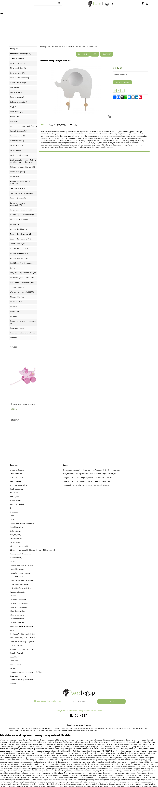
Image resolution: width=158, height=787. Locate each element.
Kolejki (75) (14, 121)
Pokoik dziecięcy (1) (17, 172)
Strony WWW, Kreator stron (66, 711)
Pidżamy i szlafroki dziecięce (20, 554)
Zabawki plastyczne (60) (19, 258)
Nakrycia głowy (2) (17, 141)
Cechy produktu (57, 124)
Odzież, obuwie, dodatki (19, 546)
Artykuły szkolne (16, 474)
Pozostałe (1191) (18, 58)
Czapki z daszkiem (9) (18, 83)
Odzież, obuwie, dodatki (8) (20, 155)
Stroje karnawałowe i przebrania (22, 580)
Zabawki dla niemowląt (18, 607)
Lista (95, 54)
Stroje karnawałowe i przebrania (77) (18, 204)
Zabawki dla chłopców (18, 600)
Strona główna (45, 47)
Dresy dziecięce (15, 500)
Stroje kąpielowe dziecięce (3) (21, 210)
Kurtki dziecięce (15, 531)
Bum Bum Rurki (16, 311)
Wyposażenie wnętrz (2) (19, 219)
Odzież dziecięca (16, 538)
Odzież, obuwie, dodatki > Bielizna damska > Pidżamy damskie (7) (23, 161)
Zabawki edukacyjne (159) (19, 244)
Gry (11, 508)
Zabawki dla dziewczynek (19, 603)
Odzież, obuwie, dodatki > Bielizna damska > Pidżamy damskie (33, 550)
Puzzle (12, 561)
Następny (106, 54)
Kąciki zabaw (14, 512)
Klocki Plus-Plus (16, 302)
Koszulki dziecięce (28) (18, 131)
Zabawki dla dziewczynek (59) (21, 234)
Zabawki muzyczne (17, 615)
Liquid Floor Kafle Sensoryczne (21, 263)
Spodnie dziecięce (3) (18, 198)
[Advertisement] (79, 23)
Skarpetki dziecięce (17, 569)
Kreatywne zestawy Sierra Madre (22, 333)
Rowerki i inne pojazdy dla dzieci (22, 565)
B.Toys (12, 268)
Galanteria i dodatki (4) (18, 102)
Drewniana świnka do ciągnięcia (23, 404)
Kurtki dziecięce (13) (17, 136)
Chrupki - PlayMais (17, 297)
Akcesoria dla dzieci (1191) (20, 54)
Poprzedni (82, 54)
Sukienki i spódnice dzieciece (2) (22, 215)
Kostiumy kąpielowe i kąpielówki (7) (23, 126)
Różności (13, 338)
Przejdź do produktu (122, 82)
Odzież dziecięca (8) (17, 145)
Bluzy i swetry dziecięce (18, 485)
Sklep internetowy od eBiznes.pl (79, 725)
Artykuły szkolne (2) (17, 63)
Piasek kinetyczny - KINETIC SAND (22, 278)
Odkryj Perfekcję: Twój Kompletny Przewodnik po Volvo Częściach (87, 477)
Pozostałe (71, 47)
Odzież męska (15, 542)
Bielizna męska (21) (17, 73)
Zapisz (111, 701)
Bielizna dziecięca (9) (18, 68)
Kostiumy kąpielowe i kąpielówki (22, 523)
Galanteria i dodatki (17, 504)
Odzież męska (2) (16, 150)
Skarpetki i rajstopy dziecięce (20, 573)
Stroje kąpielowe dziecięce (19, 584)
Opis (43, 124)
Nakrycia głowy (15, 535)
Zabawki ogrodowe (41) (19, 253)
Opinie (73, 124)
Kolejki (12, 519)
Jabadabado (123, 74)
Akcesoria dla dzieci (58, 47)
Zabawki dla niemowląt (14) (20, 239)
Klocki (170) (14, 116)
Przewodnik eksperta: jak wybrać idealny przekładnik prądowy (86, 485)
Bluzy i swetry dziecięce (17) (20, 78)
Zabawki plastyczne (17, 622)
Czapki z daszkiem (16, 489)
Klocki (12, 516)
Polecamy (14, 420)
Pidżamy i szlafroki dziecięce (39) (22, 167)
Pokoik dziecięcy (16, 558)
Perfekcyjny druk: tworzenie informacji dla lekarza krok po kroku (87, 481)
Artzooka (13, 316)
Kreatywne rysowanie (18, 328)
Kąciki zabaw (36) (16, 112)
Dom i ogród (14, 497)
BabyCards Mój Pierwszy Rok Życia (23, 273)
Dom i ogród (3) (16, 92)
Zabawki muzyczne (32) (19, 249)
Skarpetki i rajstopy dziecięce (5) (22, 193)
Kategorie (14, 48)
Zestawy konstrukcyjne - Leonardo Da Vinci (23, 322)
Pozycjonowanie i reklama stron (90, 711)
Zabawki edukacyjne (17, 611)
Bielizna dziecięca (16, 477)
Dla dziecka (14, 493)
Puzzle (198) (14, 177)
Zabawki (13, 596)
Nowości (14, 347)
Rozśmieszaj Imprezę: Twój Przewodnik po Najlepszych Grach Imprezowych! (91, 470)
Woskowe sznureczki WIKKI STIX (22, 292)
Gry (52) (13, 107)
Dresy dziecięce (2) (17, 97)
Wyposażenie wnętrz (17, 592)
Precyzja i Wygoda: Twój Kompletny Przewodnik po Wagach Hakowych (89, 474)
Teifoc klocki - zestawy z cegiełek (22, 282)
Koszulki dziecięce (16, 527)
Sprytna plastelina (17, 287)
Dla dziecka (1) (15, 87)
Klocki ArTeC (15, 307)
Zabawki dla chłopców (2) (19, 229)
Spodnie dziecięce (16, 577)
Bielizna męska (15, 481)
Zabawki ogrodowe (17, 619)
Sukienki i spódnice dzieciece (20, 588)
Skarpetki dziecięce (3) (18, 188)
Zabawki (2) (14, 224)
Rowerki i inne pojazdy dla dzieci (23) (20, 182)
